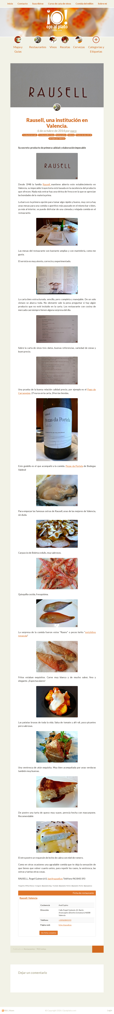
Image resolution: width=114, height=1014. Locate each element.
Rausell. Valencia (28, 898)
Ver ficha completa (48, 933)
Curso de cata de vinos (59, 3)
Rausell (47, 184)
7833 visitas (41, 949)
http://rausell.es (65, 925)
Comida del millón (84, 3)
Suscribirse (37, 3)
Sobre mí (102, 3)
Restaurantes (29, 949)
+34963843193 (65, 920)
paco (73, 131)
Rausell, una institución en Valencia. (57, 123)
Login (109, 1010)
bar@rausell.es (55, 878)
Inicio (10, 3)
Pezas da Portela (74, 466)
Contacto (23, 3)
